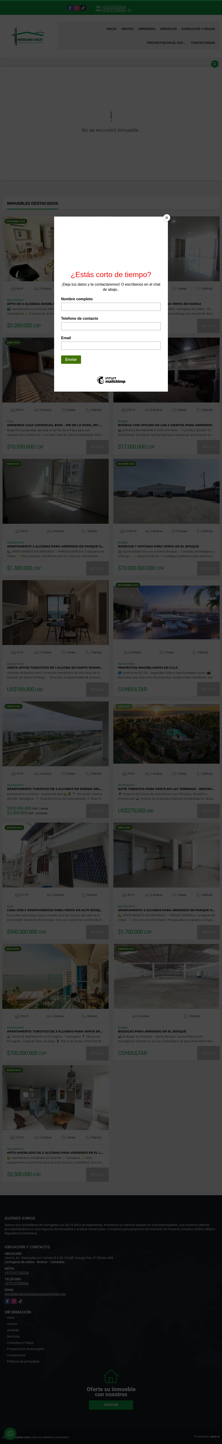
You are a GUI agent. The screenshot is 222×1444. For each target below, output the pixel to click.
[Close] (166, 217)
